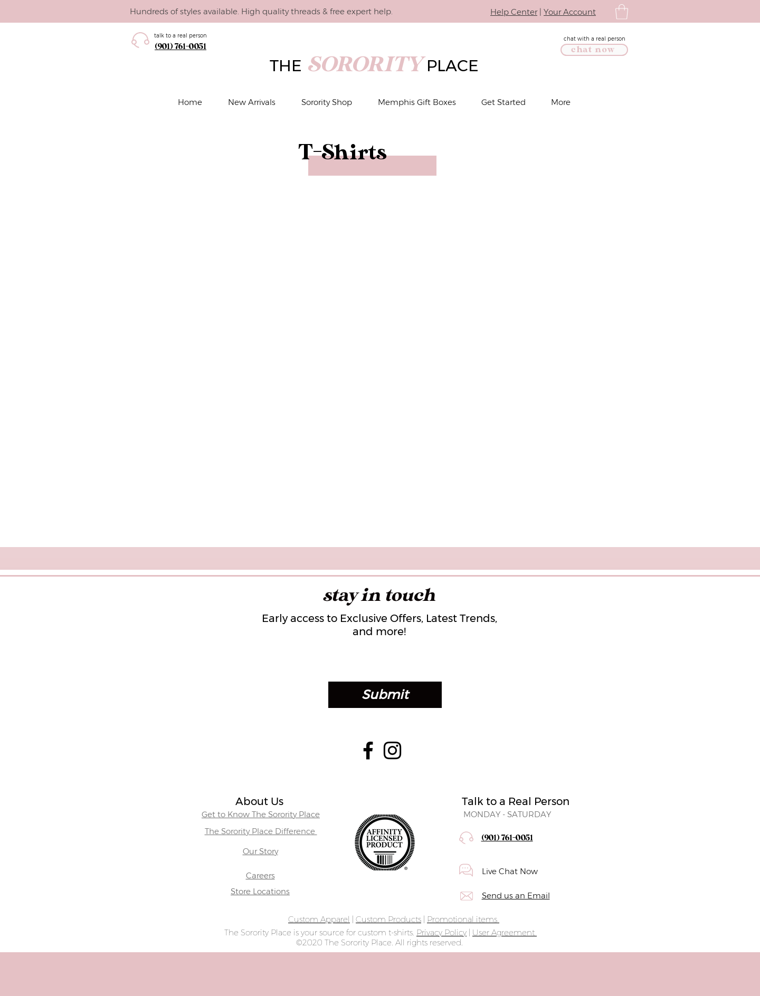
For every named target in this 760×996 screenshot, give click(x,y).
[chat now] (594, 50)
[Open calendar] (597, 662)
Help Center (513, 12)
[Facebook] (368, 750)
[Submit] (385, 695)
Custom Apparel (319, 919)
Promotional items (463, 919)
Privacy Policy (441, 932)
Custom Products (388, 919)
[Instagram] (392, 750)
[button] (621, 12)
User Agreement (504, 932)
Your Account (570, 12)
